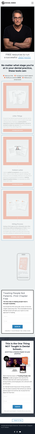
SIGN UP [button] (17, 326)
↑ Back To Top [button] (17, 420)
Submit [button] (17, 407)
